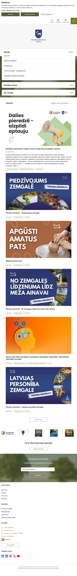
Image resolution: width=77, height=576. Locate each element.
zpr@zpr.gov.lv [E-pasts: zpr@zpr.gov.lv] (8, 530)
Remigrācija (39, 169)
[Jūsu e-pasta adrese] (38, 469)
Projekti (3, 493)
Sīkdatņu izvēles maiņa (8, 517)
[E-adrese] (5, 539)
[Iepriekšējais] (4, 433)
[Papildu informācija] (10, 539)
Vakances (4, 499)
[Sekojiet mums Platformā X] (14, 556)
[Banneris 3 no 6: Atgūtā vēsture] (38, 433)
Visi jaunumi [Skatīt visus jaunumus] (38, 419)
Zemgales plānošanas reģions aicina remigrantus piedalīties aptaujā (33, 149)
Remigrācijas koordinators (26, 169)
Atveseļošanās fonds (19, 363)
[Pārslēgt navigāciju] (74, 21)
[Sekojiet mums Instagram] (10, 556)
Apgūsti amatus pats (14, 261)
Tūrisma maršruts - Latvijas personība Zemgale (24, 407)
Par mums (4, 496)
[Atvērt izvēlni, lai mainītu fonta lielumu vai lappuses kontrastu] (65, 21)
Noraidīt (10, 14)
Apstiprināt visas (30, 14)
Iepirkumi (4, 490)
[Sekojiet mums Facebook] (2, 556)
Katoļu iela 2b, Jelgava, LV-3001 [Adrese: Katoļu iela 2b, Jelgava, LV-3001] (13, 533)
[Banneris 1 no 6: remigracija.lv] (7, 433)
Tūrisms (27, 217)
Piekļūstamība (5, 512)
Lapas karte (5, 514)
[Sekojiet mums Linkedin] (6, 556)
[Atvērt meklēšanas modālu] (52, 21)
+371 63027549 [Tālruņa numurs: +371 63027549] (8, 528)
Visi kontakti (10, 545)
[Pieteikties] (38, 475)
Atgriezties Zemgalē (12, 169)
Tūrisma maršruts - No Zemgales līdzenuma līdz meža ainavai (30, 309)
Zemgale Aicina (18, 217)
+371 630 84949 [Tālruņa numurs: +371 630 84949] (8, 536)
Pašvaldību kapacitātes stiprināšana (36, 363)
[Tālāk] (73, 433)
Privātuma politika (6, 509)
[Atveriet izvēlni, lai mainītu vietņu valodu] (58, 21)
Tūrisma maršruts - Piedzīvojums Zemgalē (23, 213)
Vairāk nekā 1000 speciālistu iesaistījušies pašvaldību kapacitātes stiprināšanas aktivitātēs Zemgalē (37, 358)
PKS (49, 363)
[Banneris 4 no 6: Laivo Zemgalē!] (54, 433)
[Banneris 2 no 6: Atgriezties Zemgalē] (23, 433)
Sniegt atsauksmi (38, 449)
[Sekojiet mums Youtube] (18, 556)
